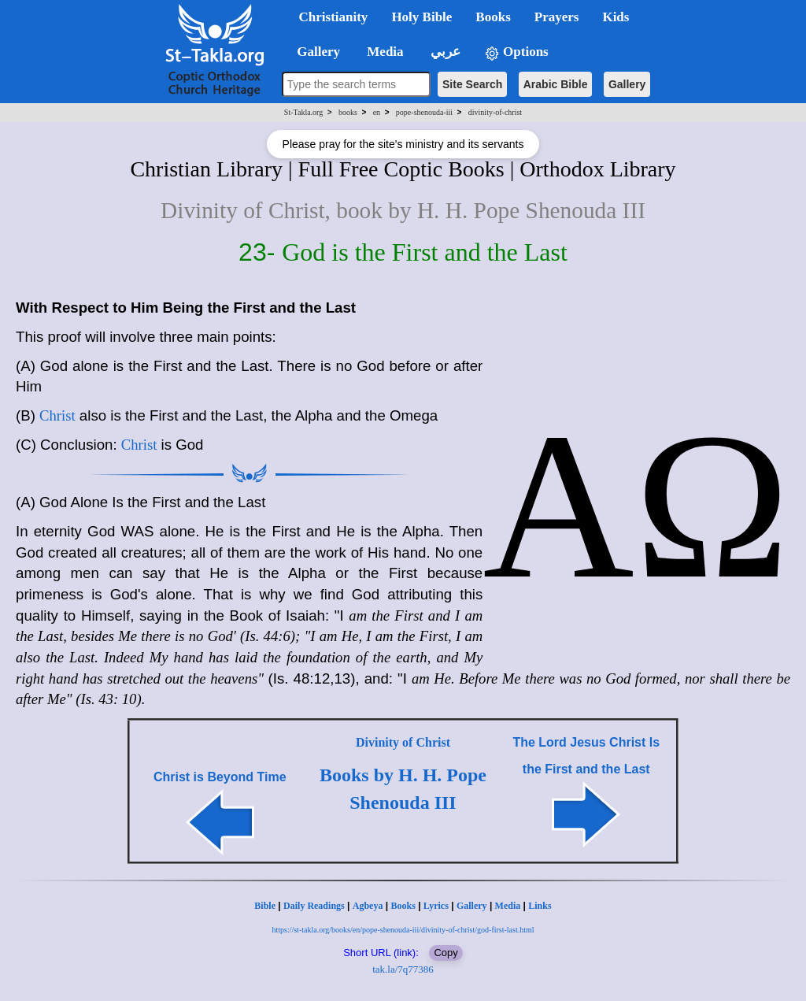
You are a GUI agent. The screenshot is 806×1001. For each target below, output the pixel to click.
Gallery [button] (314, 51)
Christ (57, 415)
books (347, 112)
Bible (264, 905)
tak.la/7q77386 (403, 969)
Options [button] (516, 52)
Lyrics (436, 905)
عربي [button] (443, 51)
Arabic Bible (555, 84)
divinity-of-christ (495, 112)
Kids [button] (615, 16)
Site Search (472, 84)
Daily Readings (314, 905)
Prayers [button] (556, 16)
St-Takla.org (303, 112)
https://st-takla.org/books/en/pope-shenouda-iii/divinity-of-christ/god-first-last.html (403, 929)
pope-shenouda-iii (424, 112)
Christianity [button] (333, 16)
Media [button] (384, 51)
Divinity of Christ (403, 742)
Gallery (626, 84)
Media (508, 905)
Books (402, 905)
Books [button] (492, 16)
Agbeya (368, 905)
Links (539, 905)
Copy (445, 952)
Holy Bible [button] (421, 16)
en (376, 112)
